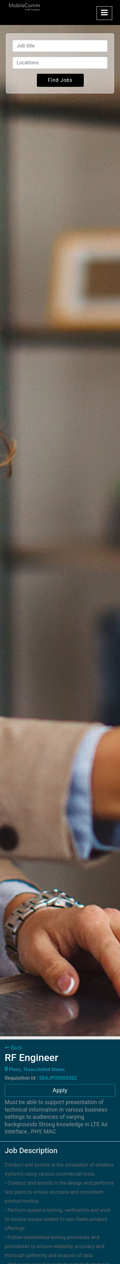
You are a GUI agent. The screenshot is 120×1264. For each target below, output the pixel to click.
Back (13, 1048)
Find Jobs (60, 80)
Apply (60, 1090)
